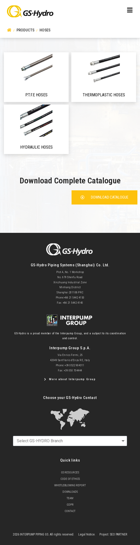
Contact (70, 511)
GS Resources (70, 472)
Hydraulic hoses (36, 147)
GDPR (70, 504)
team (70, 498)
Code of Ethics (70, 479)
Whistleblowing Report (70, 485)
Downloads (70, 491)
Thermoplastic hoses (104, 94)
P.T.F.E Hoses (36, 94)
